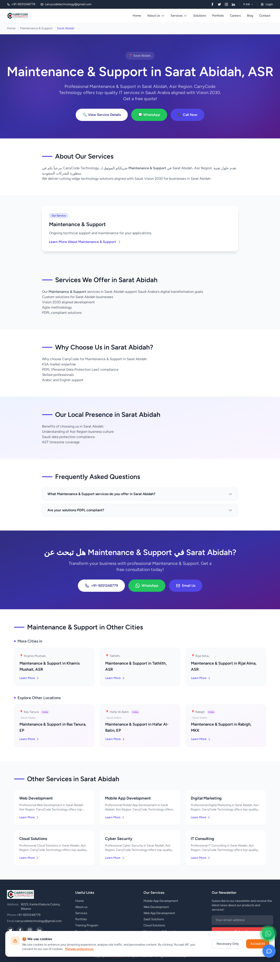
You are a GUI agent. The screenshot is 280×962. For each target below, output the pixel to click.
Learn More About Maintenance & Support (85, 242)
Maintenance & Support (36, 28)
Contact (264, 15)
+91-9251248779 (101, 585)
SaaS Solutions (154, 919)
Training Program (86, 925)
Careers (235, 15)
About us (81, 907)
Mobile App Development (161, 901)
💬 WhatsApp (149, 115)
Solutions (199, 15)
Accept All (257, 944)
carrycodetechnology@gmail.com (38, 921)
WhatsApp (146, 585)
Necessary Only (228, 944)
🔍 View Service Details (102, 115)
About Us (155, 15)
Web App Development (159, 913)
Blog (250, 15)
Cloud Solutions (154, 925)
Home (137, 15)
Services (179, 15)
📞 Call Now (187, 115)
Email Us (185, 585)
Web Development (156, 907)
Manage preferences (79, 949)
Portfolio (218, 15)
